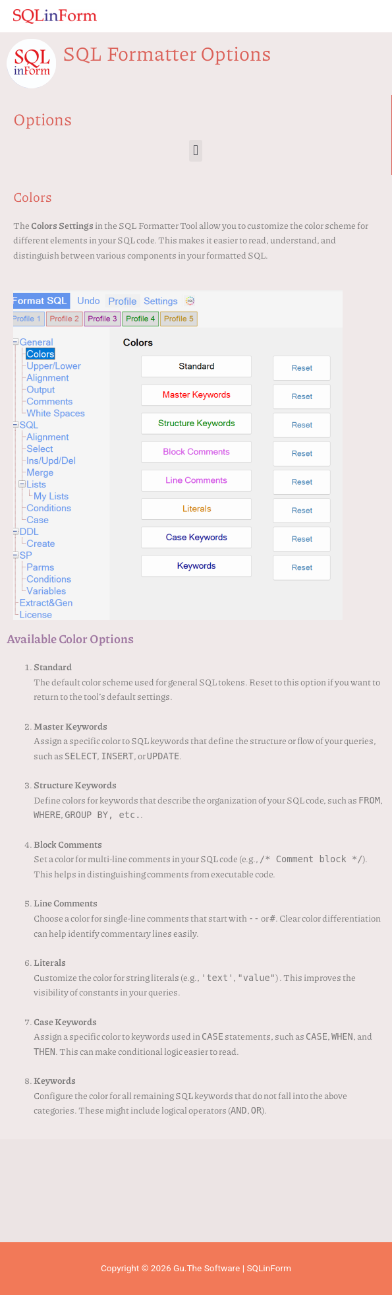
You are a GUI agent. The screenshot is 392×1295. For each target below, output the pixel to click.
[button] (195, 151)
